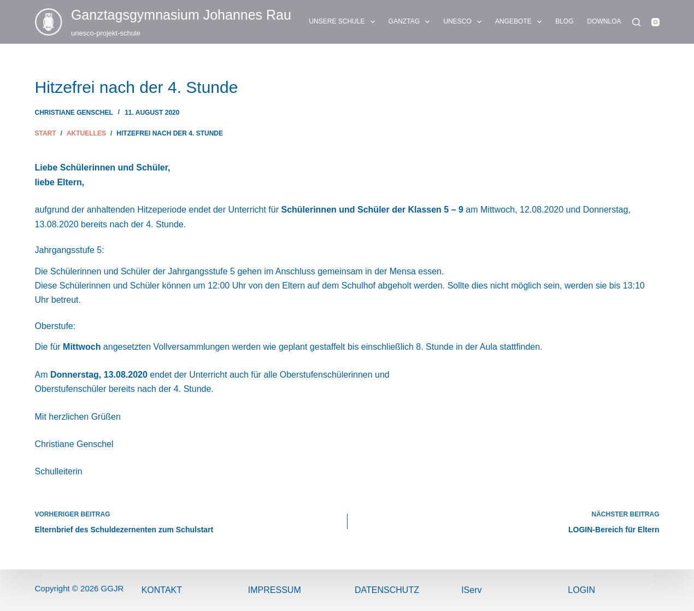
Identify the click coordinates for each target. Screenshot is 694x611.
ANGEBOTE (520, 21)
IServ (471, 590)
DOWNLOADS (616, 21)
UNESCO (464, 21)
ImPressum (274, 590)
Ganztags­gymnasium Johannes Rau (181, 14)
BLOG (564, 21)
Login (581, 590)
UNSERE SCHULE (344, 21)
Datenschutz (387, 590)
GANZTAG (411, 21)
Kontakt (162, 590)
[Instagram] (655, 22)
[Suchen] (636, 22)
